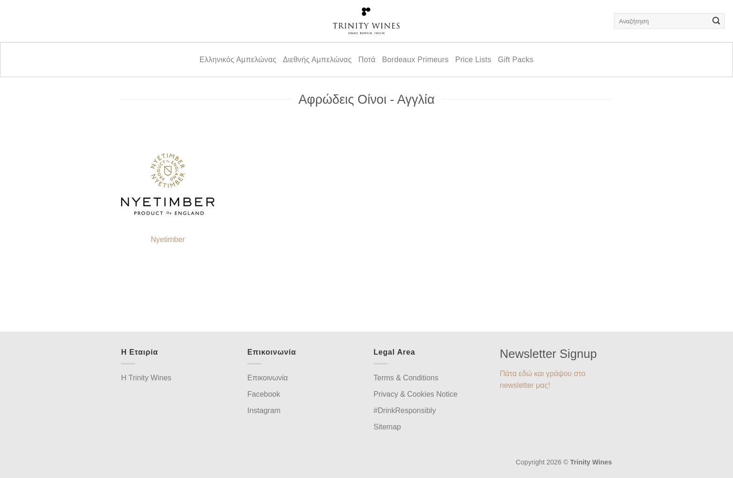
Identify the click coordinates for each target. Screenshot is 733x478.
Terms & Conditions (406, 378)
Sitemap (387, 427)
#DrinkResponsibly (405, 410)
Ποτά (366, 60)
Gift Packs (515, 60)
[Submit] (716, 21)
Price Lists (473, 60)
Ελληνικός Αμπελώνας (238, 60)
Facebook (263, 394)
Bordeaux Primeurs (415, 60)
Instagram (263, 410)
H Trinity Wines (146, 378)
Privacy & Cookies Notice (416, 394)
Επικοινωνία (267, 378)
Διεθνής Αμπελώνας (317, 60)
